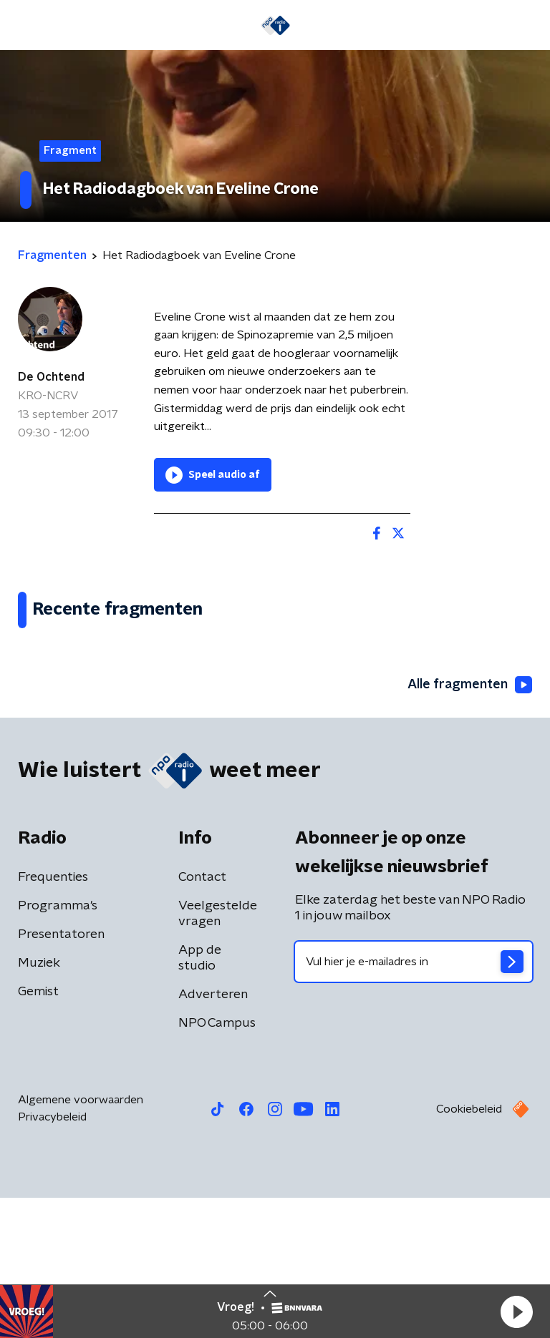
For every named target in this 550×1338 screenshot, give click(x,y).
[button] (516, 1311)
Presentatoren (61, 1074)
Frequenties (53, 1017)
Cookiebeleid (469, 1249)
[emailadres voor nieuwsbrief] (413, 1102)
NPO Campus (217, 1163)
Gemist (38, 1131)
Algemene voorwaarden (80, 1240)
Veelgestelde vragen (217, 1054)
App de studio (199, 1098)
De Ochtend (51, 377)
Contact (202, 1017)
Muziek (39, 1103)
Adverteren (213, 1134)
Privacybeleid (52, 1257)
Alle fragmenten (469, 825)
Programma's (57, 1046)
